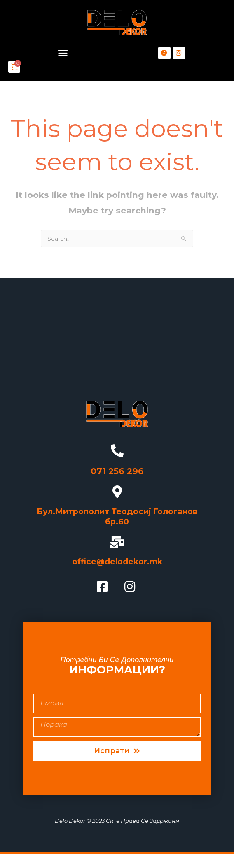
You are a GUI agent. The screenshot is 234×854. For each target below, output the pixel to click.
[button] (62, 53)
